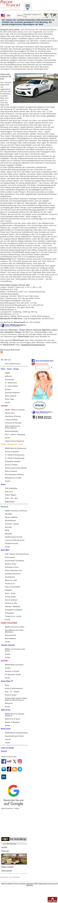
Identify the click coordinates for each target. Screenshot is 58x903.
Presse (16, 883)
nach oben (52, 901)
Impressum (53, 883)
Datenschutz (43, 883)
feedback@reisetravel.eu (33, 345)
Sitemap (30, 883)
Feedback (9, 883)
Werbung (29, 885)
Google (4, 847)
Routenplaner (6, 870)
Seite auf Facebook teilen (44, 360)
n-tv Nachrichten (9, 843)
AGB (35, 883)
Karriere (23, 883)
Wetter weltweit (7, 867)
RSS (2, 883)
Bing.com (5, 851)
